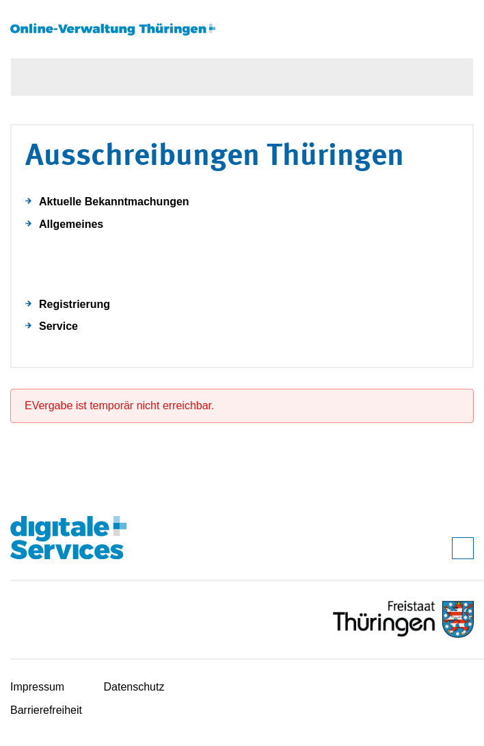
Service (58, 326)
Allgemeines (71, 224)
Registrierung (74, 304)
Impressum (37, 687)
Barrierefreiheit (46, 710)
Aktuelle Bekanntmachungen (114, 201)
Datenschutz (134, 687)
